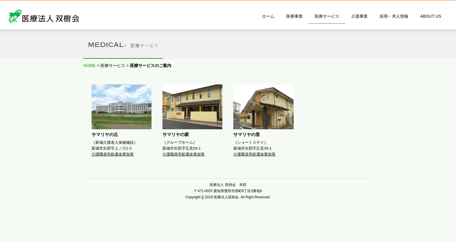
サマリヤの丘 (105, 134)
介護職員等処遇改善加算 (113, 154)
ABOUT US (430, 16)
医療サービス (327, 16)
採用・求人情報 (394, 16)
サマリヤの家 (175, 134)
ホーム (268, 16)
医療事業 (294, 16)
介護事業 (359, 16)
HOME (89, 65)
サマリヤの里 (246, 134)
